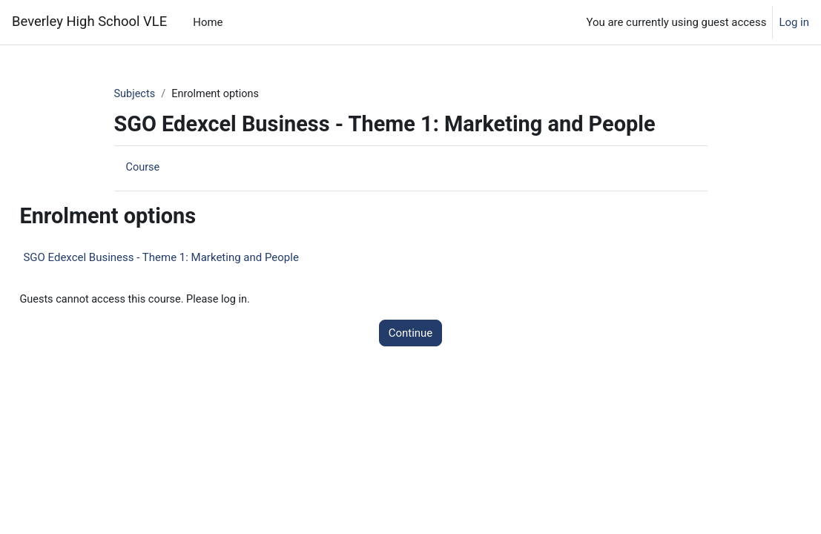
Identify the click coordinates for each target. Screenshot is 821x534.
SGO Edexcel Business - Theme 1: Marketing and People (194, 258)
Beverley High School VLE (89, 21)
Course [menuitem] (143, 167)
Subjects (135, 94)
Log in (794, 22)
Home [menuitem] (207, 22)
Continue (410, 333)
